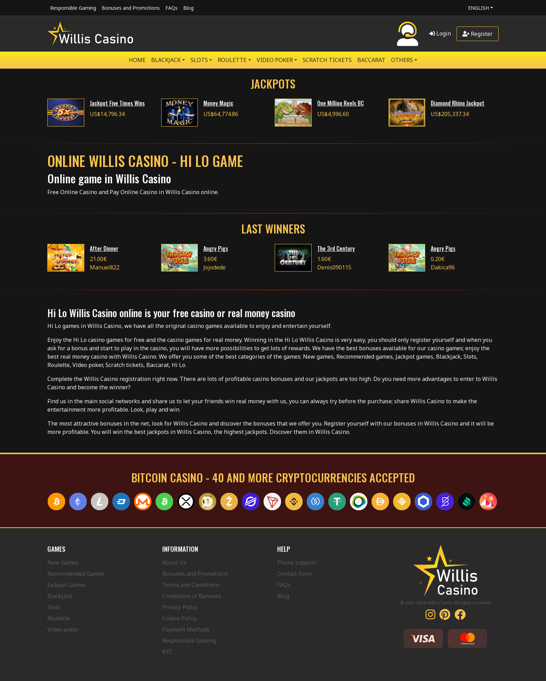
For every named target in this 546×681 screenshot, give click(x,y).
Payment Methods (186, 629)
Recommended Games (75, 573)
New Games (63, 562)
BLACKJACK (166, 60)
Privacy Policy (180, 607)
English (478, 8)
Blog (188, 8)
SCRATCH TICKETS (327, 60)
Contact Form (294, 573)
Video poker (63, 629)
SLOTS (199, 60)
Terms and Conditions (191, 585)
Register (477, 34)
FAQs (171, 8)
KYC (167, 652)
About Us (174, 562)
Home (137, 60)
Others (402, 60)
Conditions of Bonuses (191, 596)
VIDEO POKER (275, 60)
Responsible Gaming (73, 8)
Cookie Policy (179, 618)
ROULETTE (232, 60)
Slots (53, 607)
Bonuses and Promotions (131, 8)
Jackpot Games (66, 585)
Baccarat (371, 60)
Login (440, 33)
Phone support (296, 562)
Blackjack (59, 596)
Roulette (58, 618)
